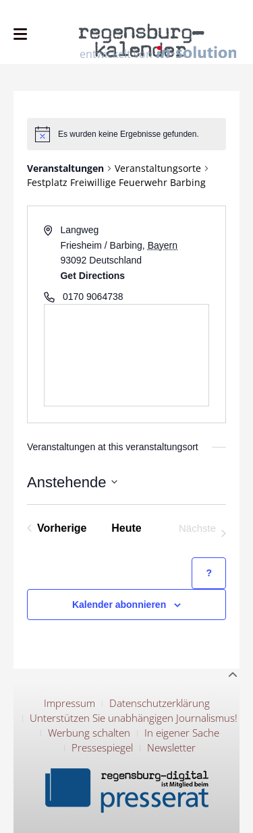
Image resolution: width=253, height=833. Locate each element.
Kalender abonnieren (119, 604)
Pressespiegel (102, 747)
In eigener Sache (181, 732)
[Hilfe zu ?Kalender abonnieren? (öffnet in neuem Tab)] (209, 573)
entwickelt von (158, 53)
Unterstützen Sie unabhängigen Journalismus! (133, 717)
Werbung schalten (89, 732)
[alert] (126, 134)
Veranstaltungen (65, 168)
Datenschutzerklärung (159, 703)
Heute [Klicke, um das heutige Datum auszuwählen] (126, 528)
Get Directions (92, 275)
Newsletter (171, 747)
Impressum (69, 703)
